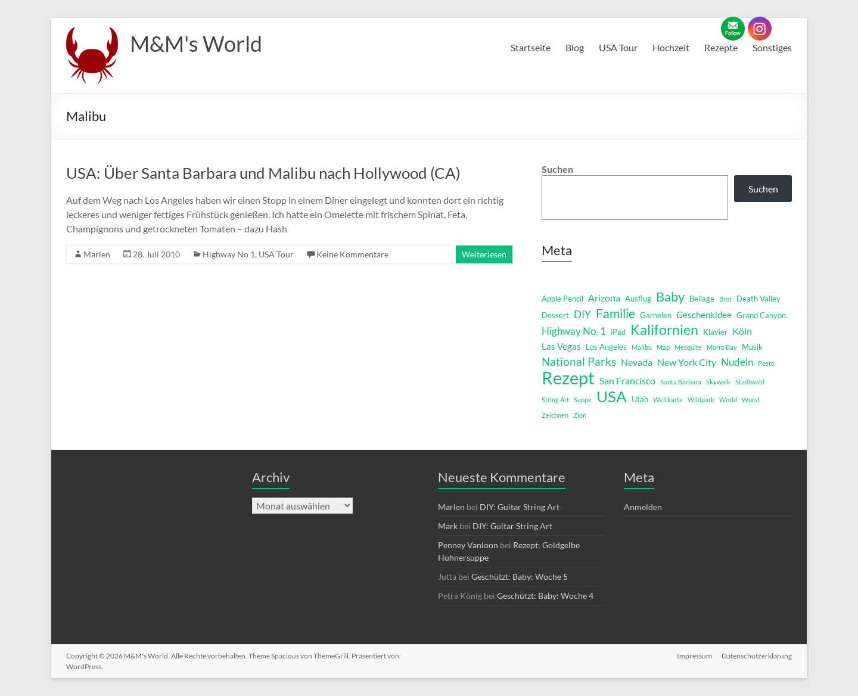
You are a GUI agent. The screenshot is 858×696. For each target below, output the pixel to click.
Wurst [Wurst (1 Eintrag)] (751, 399)
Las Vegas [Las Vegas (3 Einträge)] (561, 346)
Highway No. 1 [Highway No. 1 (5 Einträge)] (574, 331)
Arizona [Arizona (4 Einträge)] (604, 297)
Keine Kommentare (352, 254)
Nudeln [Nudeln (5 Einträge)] (737, 362)
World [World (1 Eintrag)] (728, 399)
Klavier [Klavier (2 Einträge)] (715, 332)
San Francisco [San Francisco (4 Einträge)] (627, 380)
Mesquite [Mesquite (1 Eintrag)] (688, 347)
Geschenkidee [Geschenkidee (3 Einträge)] (704, 315)
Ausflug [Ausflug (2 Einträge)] (638, 298)
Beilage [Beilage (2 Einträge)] (701, 298)
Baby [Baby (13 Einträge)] (670, 297)
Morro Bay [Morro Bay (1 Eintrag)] (722, 347)
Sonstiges (772, 47)
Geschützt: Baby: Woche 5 (519, 576)
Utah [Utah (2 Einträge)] (640, 399)
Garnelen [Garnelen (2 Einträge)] (656, 315)
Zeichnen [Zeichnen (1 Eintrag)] (555, 415)
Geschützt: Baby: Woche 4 (545, 596)
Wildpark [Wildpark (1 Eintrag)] (701, 399)
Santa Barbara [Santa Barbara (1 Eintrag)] (680, 382)
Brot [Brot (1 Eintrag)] (725, 299)
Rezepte (721, 47)
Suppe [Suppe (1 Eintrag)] (583, 399)
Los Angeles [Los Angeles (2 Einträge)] (606, 347)
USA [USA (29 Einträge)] (611, 396)
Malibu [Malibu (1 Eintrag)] (642, 347)
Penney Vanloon (468, 545)
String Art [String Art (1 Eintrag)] (555, 399)
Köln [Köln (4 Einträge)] (742, 331)
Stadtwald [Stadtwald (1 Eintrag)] (749, 382)
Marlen (96, 254)
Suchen (557, 169)
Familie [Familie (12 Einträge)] (615, 313)
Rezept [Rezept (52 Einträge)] (568, 378)
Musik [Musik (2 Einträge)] (752, 347)
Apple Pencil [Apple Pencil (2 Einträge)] (562, 298)
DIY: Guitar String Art (519, 507)
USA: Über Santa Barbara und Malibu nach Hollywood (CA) (263, 172)
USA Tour (618, 47)
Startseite (531, 47)
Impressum (694, 655)
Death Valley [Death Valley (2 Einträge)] (758, 298)
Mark (448, 526)
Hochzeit (670, 47)
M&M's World (196, 43)
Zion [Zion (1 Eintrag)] (579, 415)
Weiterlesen (484, 254)
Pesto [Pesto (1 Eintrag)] (766, 363)
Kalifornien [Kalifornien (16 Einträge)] (664, 329)
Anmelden (643, 507)
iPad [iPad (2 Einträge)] (618, 332)
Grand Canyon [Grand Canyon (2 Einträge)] (761, 315)
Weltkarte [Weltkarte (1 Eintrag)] (668, 399)
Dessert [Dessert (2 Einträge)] (555, 315)
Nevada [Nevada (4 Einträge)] (636, 362)
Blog (574, 47)
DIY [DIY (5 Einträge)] (582, 314)
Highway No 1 (229, 254)
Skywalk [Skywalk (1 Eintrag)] (718, 382)
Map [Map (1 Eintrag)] (663, 347)
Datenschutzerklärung (757, 655)
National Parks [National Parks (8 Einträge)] (579, 361)
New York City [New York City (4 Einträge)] (686, 362)
